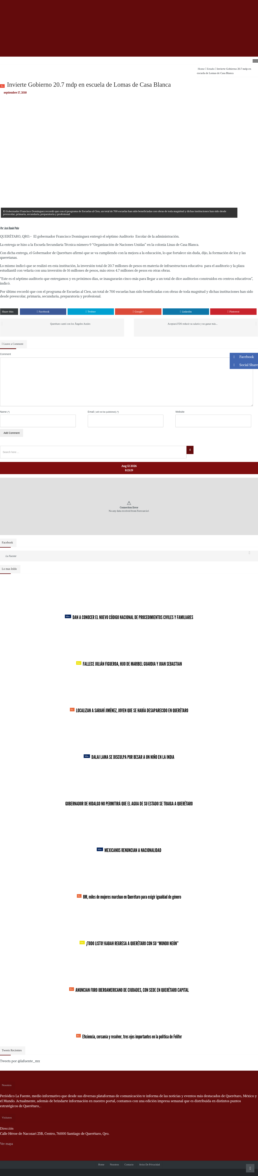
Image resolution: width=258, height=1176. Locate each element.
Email (103, 411)
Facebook (43, 311)
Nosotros (114, 1164)
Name (5, 411)
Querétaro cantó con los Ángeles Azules (70, 324)
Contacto (129, 1164)
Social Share (244, 365)
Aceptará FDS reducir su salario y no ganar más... (193, 324)
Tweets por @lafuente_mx (20, 1061)
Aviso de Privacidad (149, 1164)
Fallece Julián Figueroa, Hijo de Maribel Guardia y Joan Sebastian (129, 664)
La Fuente (10, 556)
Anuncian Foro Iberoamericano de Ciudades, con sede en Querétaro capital (129, 990)
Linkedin (186, 311)
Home (201, 68)
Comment (5, 354)
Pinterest (234, 311)
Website (179, 411)
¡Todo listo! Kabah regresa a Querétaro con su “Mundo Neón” (129, 943)
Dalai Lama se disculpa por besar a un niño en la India (129, 757)
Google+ (138, 311)
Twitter (91, 311)
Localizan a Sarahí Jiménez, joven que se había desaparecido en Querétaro (129, 710)
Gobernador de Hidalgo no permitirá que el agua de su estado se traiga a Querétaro (129, 804)
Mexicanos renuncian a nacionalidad (129, 850)
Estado (211, 68)
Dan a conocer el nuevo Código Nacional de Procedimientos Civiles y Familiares (129, 617)
